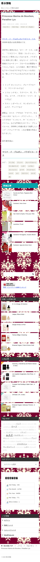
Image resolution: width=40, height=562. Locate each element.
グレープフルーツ (31, 162)
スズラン (31, 429)
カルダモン (17, 432)
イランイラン (14, 429)
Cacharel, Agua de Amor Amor (22, 245)
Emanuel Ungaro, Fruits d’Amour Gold (23, 345)
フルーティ (6, 27)
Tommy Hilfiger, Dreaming (19, 335)
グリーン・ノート (12, 444)
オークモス (33, 444)
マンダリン (9, 432)
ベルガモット (18, 435)
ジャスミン (22, 444)
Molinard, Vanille (32, 262)
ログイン (7, 520)
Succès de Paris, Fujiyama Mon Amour (23, 194)
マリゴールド (31, 170)
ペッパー (19, 441)
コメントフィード (10, 530)
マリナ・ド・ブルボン (27, 27)
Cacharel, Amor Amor (19, 203)
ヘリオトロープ (20, 447)
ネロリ (26, 435)
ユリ (17, 173)
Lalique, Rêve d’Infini (18, 314)
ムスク (11, 173)
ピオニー (13, 441)
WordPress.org (9, 535)
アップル (11, 162)
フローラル (15, 27)
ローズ (33, 173)
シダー (23, 166)
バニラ (18, 424)
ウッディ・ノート (10, 423)
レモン (5, 449)
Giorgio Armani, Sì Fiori (18, 324)
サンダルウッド (13, 166)
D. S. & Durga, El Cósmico (19, 304)
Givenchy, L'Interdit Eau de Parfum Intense (24, 364)
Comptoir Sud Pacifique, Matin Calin (23, 385)
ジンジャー (25, 441)
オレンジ (6, 438)
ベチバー (12, 438)
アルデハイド (18, 438)
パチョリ (23, 432)
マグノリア (30, 423)
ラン (29, 444)
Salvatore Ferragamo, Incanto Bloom (24, 234)
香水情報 (6, 3)
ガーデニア (30, 432)
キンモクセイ (30, 426)
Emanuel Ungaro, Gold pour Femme (23, 406)
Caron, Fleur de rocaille (10, 262)
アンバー (20, 162)
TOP (8, 546)
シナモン (31, 166)
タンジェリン (13, 170)
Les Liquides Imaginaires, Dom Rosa (23, 375)
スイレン (34, 435)
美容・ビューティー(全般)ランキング (14, 287)
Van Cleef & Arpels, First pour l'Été (23, 214)
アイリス (25, 429)
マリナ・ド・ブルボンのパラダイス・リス (18, 39)
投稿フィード (8, 525)
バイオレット (27, 438)
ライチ (30, 435)
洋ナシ (21, 429)
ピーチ (22, 170)
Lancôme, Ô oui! (18, 224)
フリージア (32, 447)
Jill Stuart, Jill (19, 394)
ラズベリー (25, 173)
